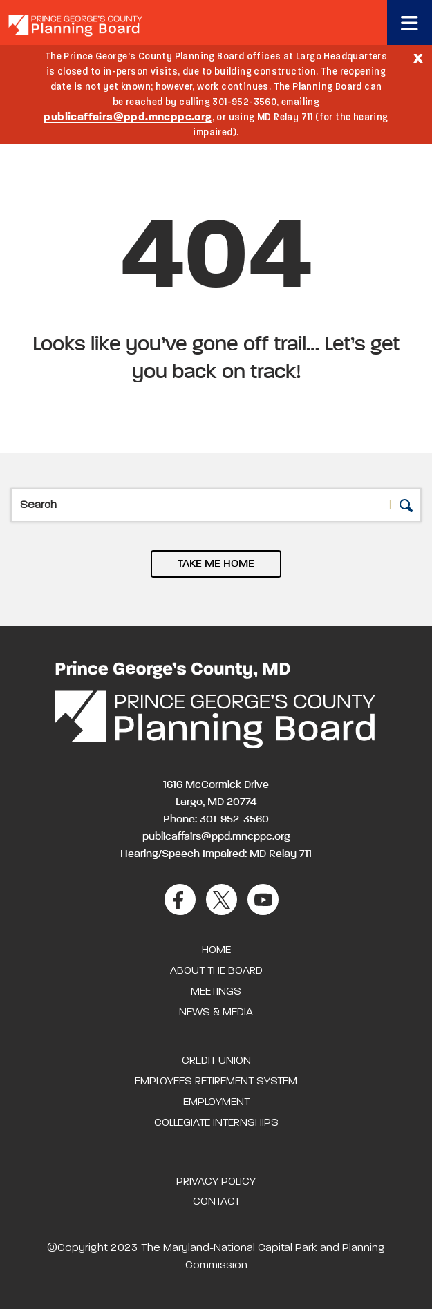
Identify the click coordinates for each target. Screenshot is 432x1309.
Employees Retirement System (216, 1081)
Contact (216, 1201)
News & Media (216, 1012)
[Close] (418, 57)
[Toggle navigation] (409, 22)
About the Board (216, 971)
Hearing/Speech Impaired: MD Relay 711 (216, 854)
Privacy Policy (216, 1181)
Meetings (216, 991)
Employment (216, 1102)
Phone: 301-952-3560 (216, 819)
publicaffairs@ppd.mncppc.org (128, 117)
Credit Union (216, 1060)
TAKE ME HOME (216, 563)
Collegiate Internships (216, 1123)
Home (216, 950)
